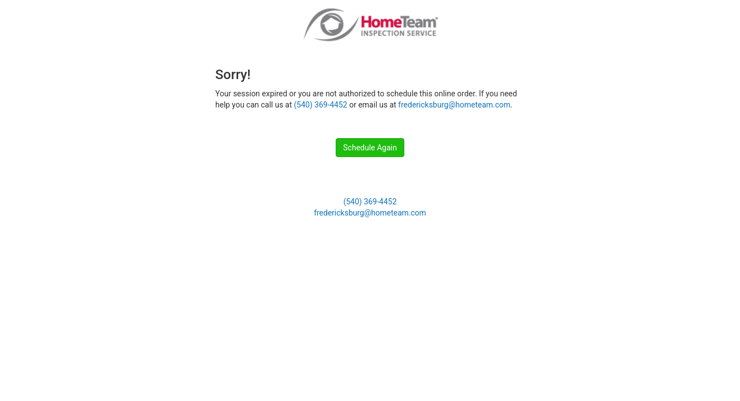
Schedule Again (369, 147)
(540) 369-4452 (320, 104)
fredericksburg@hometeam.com (454, 104)
